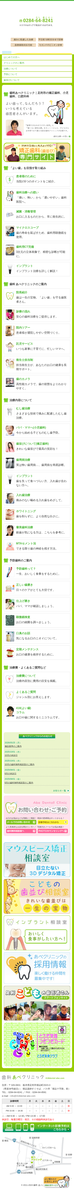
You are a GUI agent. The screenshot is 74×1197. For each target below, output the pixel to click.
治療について (10, 68)
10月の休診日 (11, 755)
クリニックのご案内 (14, 63)
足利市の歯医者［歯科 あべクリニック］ (37, 7)
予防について (10, 74)
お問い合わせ (27, 33)
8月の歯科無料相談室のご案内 (19, 782)
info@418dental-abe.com (22, 1096)
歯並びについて (12, 80)
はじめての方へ (12, 57)
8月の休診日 (10, 773)
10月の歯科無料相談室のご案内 (19, 764)
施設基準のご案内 (13, 746)
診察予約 (46, 33)
